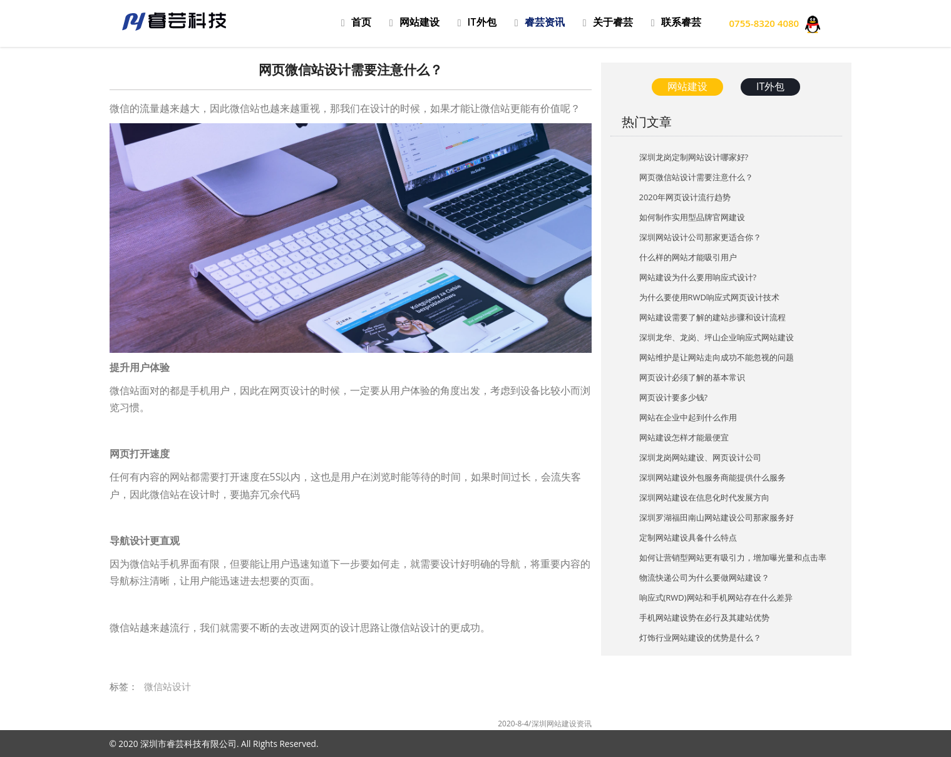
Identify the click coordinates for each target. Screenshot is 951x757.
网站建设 (687, 86)
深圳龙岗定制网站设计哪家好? (694, 157)
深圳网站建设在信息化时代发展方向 (704, 497)
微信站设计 (167, 686)
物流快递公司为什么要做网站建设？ (704, 577)
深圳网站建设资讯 (562, 723)
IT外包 (770, 86)
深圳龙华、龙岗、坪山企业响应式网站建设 (716, 337)
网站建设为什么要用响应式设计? (698, 277)
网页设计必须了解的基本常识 (692, 377)
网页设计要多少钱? (673, 397)
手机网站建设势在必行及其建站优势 (704, 617)
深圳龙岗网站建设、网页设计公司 (700, 457)
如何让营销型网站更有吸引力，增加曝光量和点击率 (732, 557)
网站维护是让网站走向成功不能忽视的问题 (716, 357)
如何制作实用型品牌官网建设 (692, 217)
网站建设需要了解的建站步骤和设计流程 (712, 317)
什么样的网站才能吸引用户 (688, 257)
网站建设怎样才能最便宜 (684, 437)
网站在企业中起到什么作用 (688, 417)
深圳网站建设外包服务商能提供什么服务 (712, 477)
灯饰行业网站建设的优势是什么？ (700, 637)
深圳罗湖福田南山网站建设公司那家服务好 (716, 517)
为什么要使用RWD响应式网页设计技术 (709, 297)
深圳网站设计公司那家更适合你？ (700, 237)
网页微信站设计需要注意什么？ (696, 177)
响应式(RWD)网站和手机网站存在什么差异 (716, 597)
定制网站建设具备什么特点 (688, 537)
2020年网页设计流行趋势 (685, 197)
